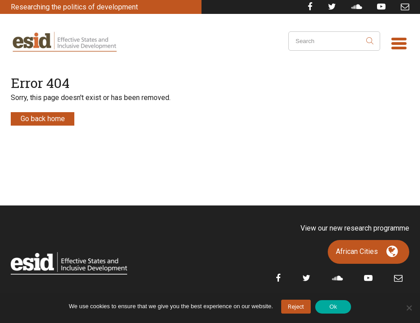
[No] (408, 307)
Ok (333, 306)
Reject (296, 306)
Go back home (43, 118)
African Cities (357, 251)
